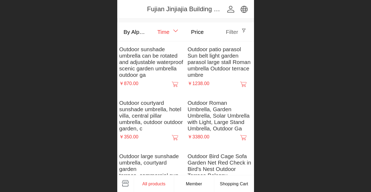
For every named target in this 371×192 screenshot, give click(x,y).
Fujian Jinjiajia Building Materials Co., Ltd (205, 9)
